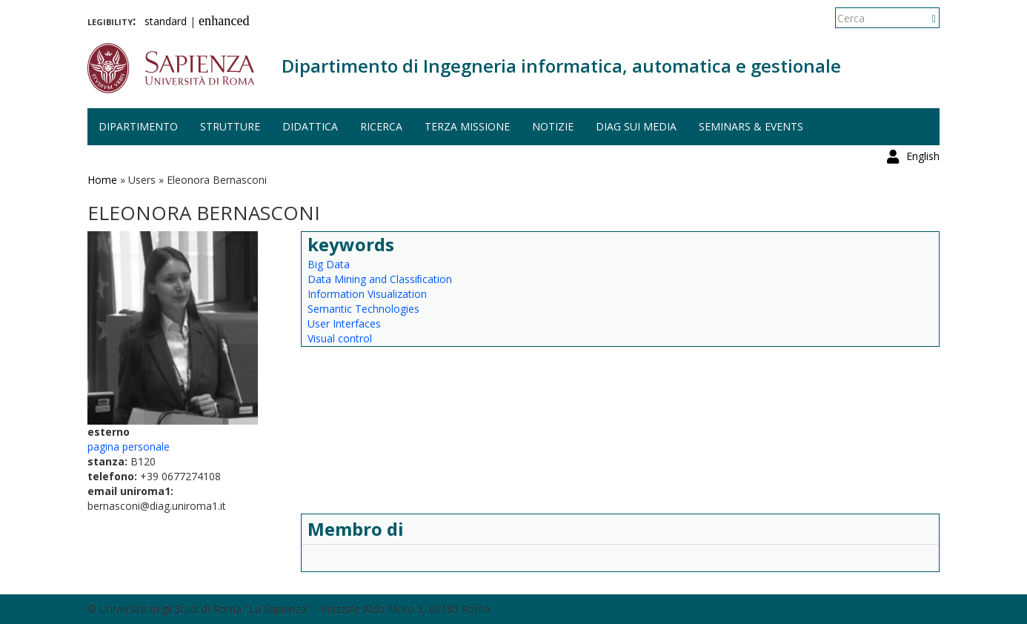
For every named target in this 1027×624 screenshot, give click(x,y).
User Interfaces (344, 323)
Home (102, 180)
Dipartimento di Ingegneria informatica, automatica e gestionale (561, 65)
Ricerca (381, 126)
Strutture (230, 126)
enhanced (224, 20)
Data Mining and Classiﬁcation (380, 279)
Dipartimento (138, 126)
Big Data (329, 264)
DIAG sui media (636, 126)
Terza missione (467, 126)
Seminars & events (751, 126)
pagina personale (128, 446)
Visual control (340, 338)
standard (165, 21)
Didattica (310, 126)
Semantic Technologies (363, 309)
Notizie (553, 126)
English (923, 18)
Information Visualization (367, 294)
